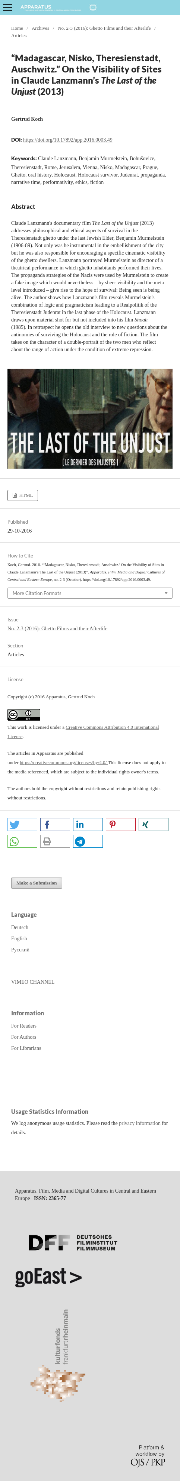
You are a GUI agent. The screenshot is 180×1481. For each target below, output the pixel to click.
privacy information (140, 1123)
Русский (20, 950)
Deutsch (19, 927)
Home (17, 28)
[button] (22, 824)
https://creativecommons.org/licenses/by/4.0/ (64, 762)
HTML (25, 495)
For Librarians (26, 1048)
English (19, 938)
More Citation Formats (37, 593)
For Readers (24, 1026)
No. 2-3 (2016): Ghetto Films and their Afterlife (104, 28)
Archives (40, 28)
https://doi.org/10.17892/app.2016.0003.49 (68, 140)
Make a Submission (36, 883)
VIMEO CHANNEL (32, 982)
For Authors (23, 1037)
